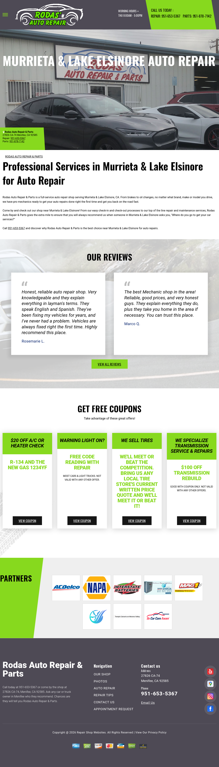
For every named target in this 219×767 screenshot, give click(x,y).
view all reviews (109, 364)
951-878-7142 (202, 16)
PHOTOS (100, 681)
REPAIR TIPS (104, 695)
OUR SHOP (102, 674)
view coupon (27, 520)
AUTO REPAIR (104, 688)
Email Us (148, 702)
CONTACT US (104, 702)
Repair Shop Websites (91, 732)
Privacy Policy (157, 732)
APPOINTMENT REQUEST (113, 709)
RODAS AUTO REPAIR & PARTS (24, 156)
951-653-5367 (171, 16)
